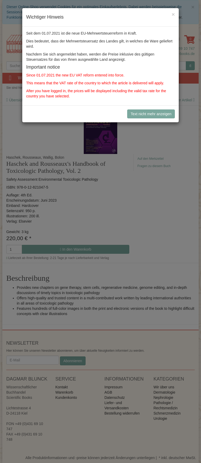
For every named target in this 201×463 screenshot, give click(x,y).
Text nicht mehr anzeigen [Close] (151, 114)
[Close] (173, 14)
